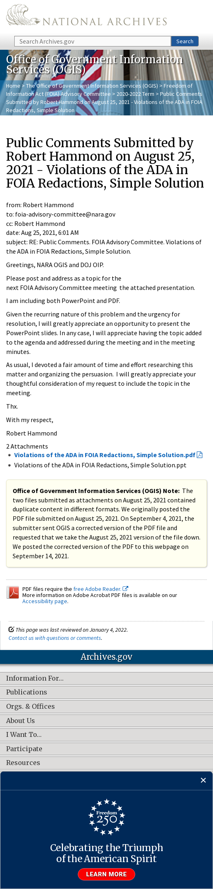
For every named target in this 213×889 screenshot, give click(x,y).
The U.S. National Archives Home (86, 17)
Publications (26, 692)
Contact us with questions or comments (55, 637)
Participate (24, 749)
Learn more (106, 874)
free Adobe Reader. (100, 589)
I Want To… (24, 735)
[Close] (203, 781)
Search (184, 41)
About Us (20, 721)
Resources (23, 763)
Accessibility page (44, 601)
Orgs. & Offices (30, 706)
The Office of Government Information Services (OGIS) (92, 85)
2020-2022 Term (135, 93)
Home (13, 85)
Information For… (35, 678)
